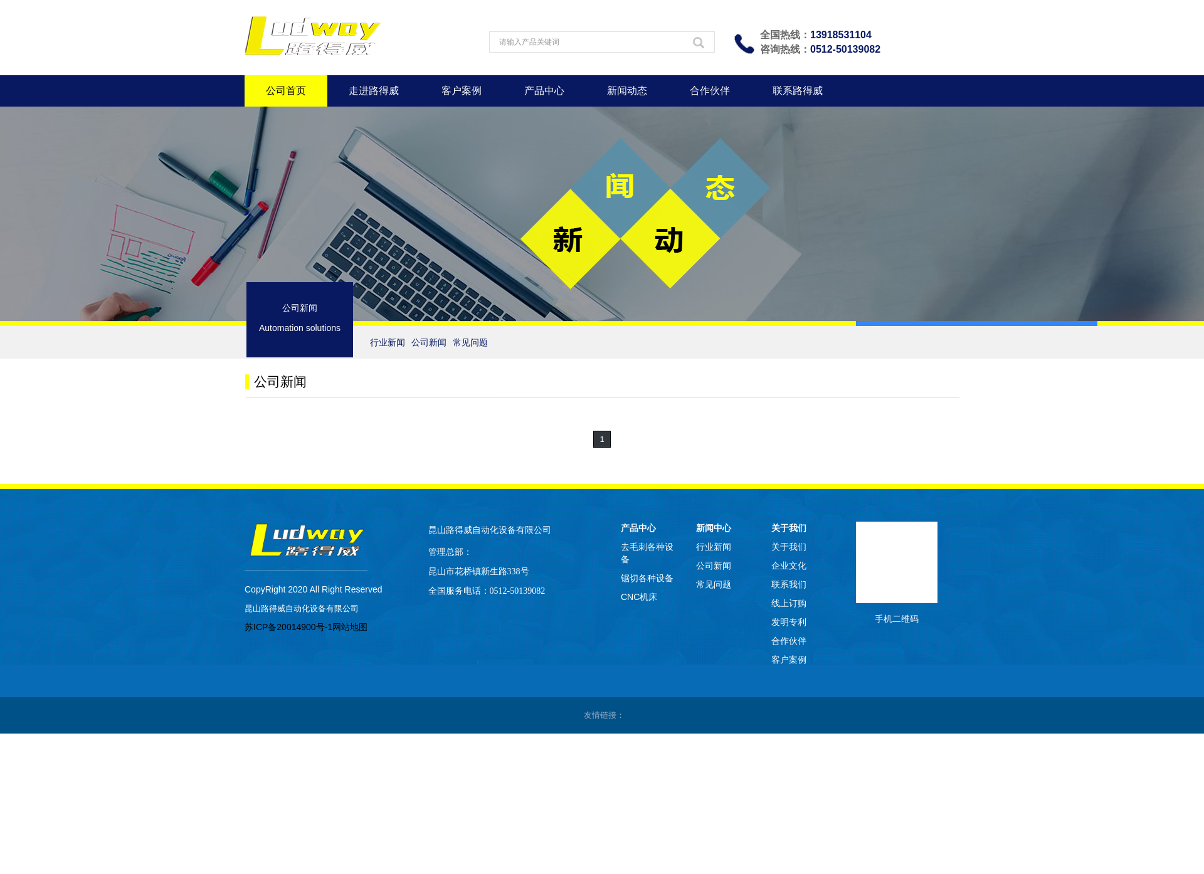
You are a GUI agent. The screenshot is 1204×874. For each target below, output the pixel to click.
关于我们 (788, 528)
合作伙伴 (710, 90)
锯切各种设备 (647, 578)
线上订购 (788, 603)
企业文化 (788, 566)
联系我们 (788, 584)
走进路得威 (374, 90)
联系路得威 (798, 90)
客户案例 (461, 90)
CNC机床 (639, 597)
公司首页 (286, 90)
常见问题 (470, 342)
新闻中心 (713, 528)
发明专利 (788, 622)
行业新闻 (387, 342)
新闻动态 (627, 90)
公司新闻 (428, 342)
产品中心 (544, 90)
